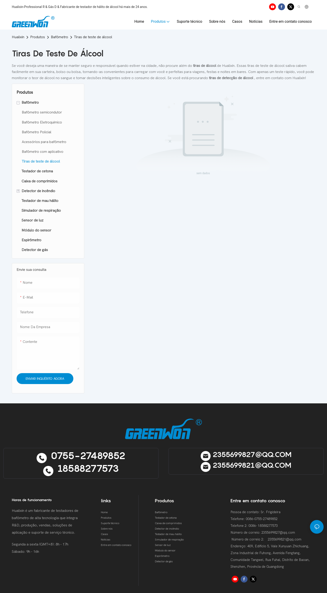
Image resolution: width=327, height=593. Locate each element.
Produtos (37, 37)
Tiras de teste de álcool (93, 37)
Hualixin (18, 37)
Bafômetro (59, 37)
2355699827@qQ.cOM (246, 454)
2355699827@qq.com (278, 532)
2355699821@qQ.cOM (246, 465)
